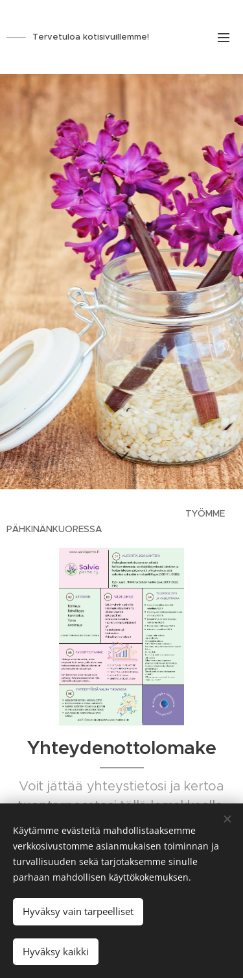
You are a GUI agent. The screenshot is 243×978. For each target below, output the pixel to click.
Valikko (223, 37)
